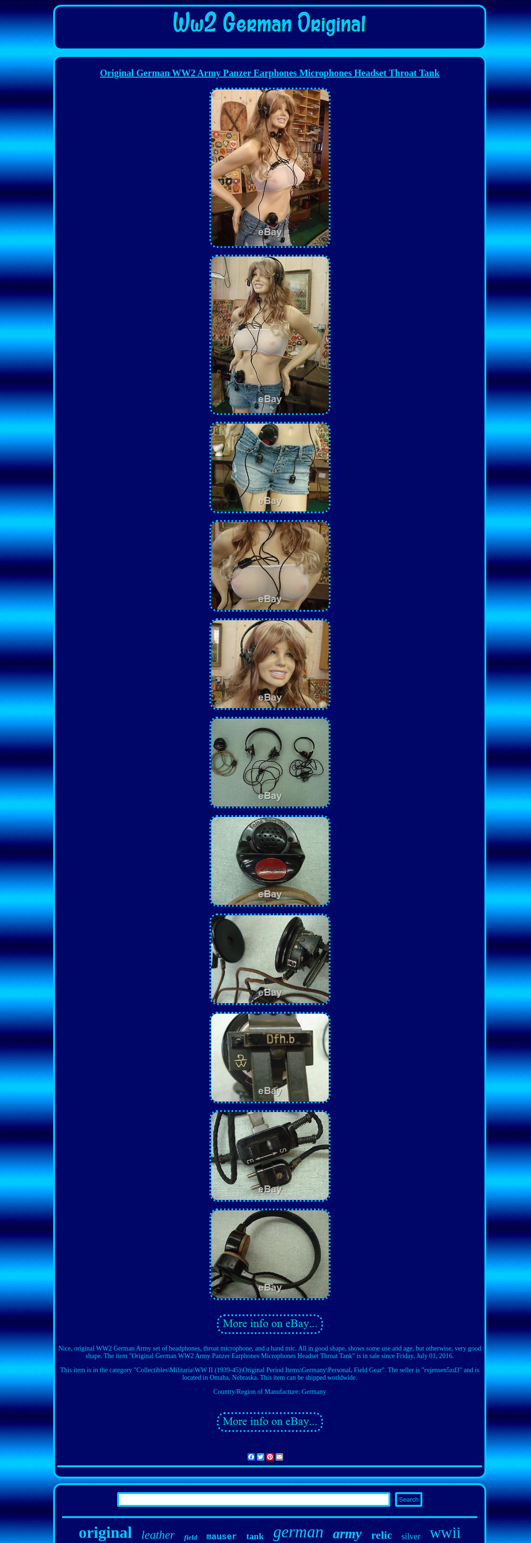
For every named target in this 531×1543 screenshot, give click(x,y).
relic (381, 1535)
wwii (445, 1532)
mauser (221, 1537)
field (190, 1537)
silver (411, 1536)
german (298, 1532)
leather (158, 1534)
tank (255, 1536)
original (105, 1532)
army (347, 1533)
